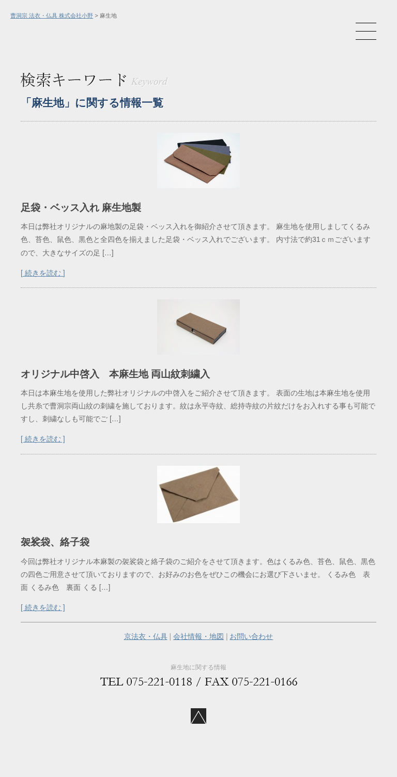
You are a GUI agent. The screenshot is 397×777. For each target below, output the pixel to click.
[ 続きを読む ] (43, 273)
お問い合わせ (251, 636)
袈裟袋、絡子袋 (55, 542)
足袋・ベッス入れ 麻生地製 (81, 207)
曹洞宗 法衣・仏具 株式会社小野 (51, 15)
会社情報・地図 (198, 636)
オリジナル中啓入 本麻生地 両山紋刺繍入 (120, 374)
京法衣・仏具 (145, 636)
